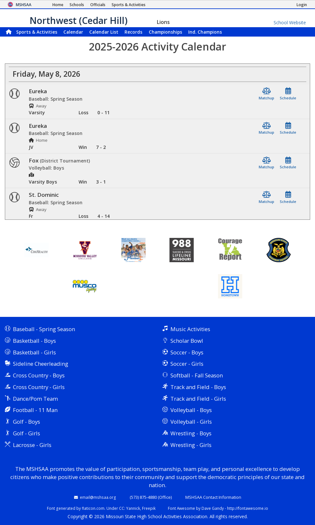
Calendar (73, 32)
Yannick (133, 508)
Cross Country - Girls (39, 387)
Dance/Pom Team (35, 398)
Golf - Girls (26, 433)
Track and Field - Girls (198, 398)
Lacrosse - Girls (32, 445)
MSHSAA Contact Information (213, 497)
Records (133, 32)
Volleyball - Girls (191, 421)
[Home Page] (58, 4)
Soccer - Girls (186, 363)
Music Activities (190, 329)
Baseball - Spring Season (44, 329)
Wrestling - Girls (191, 445)
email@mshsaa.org (98, 497)
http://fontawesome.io (247, 508)
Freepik (149, 508)
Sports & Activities (36, 32)
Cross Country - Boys (39, 375)
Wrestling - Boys (191, 433)
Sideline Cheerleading (40, 363)
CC (121, 508)
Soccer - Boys (186, 352)
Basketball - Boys (34, 340)
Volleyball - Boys (191, 410)
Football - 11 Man (35, 410)
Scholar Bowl (186, 340)
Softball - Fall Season (196, 375)
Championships (165, 32)
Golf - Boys (26, 421)
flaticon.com (93, 508)
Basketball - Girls (34, 352)
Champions (205, 32)
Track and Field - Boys (198, 387)
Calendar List (103, 32)
